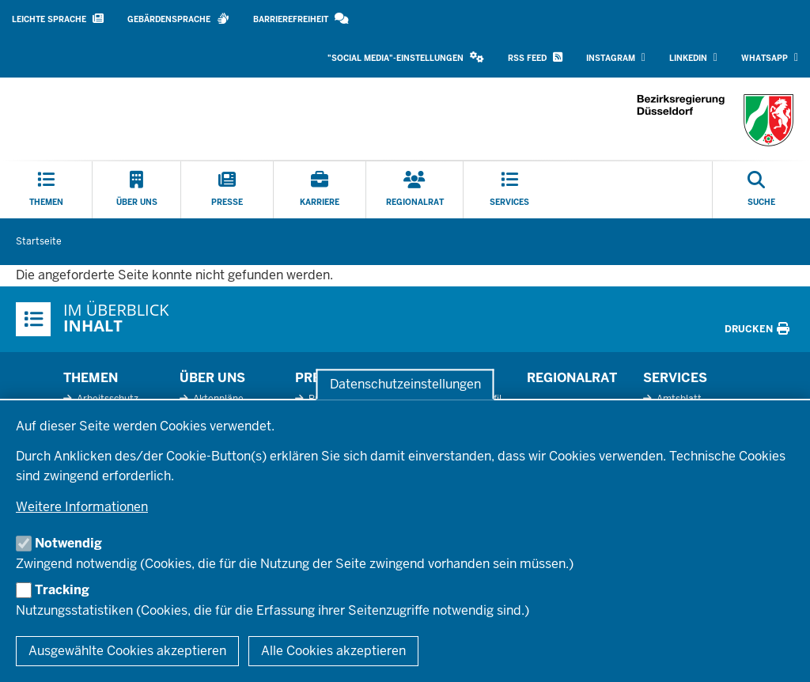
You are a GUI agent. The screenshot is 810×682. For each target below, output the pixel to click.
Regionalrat (572, 377)
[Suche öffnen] (761, 189)
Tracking (62, 590)
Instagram (615, 57)
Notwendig (68, 543)
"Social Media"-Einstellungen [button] (405, 57)
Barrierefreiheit (301, 19)
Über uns (212, 377)
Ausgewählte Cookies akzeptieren (127, 650)
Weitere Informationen (82, 506)
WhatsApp (769, 57)
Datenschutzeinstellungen (405, 384)
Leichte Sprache (58, 19)
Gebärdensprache (178, 19)
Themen (90, 377)
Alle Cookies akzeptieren (333, 650)
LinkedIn (693, 57)
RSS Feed (535, 57)
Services (675, 377)
